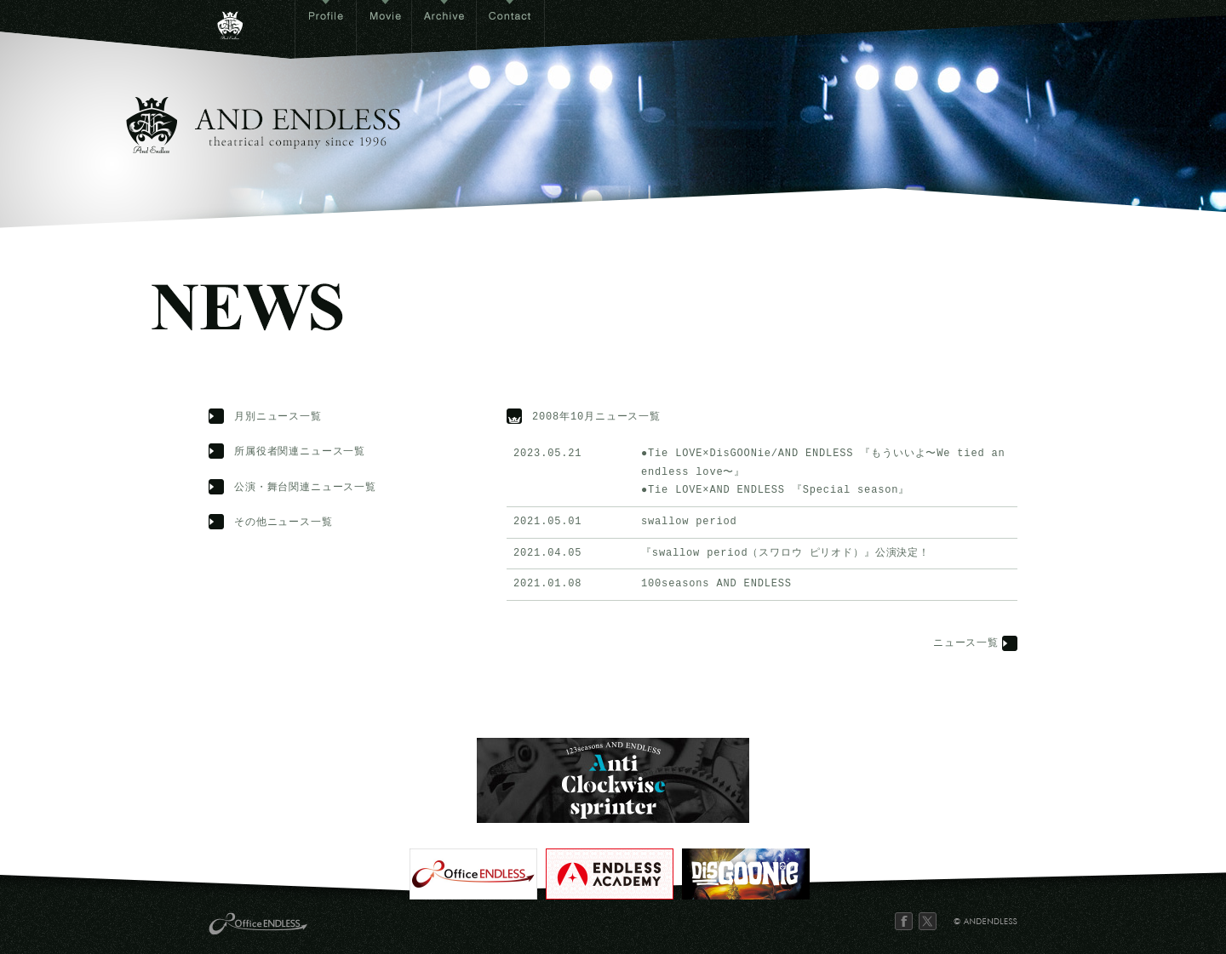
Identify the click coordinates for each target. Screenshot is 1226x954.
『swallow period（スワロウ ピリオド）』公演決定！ (785, 553)
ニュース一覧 (966, 644)
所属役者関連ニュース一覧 (299, 452)
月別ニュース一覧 (278, 417)
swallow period (689, 522)
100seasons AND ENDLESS (716, 584)
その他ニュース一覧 (283, 523)
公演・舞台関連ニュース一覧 (305, 488)
